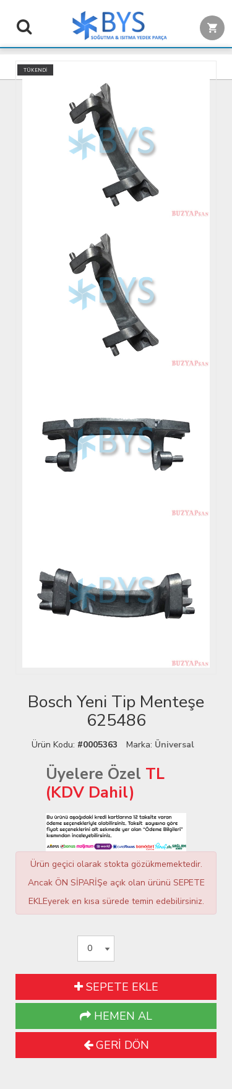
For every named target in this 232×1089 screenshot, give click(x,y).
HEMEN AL (116, 1016)
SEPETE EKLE (116, 987)
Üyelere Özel (93, 774)
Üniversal (174, 745)
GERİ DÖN (116, 1045)
